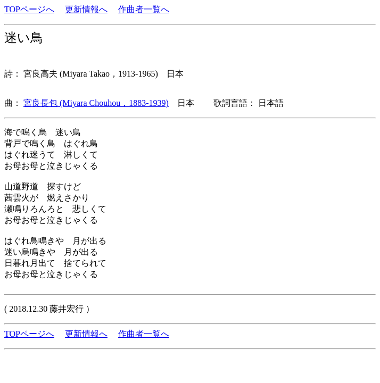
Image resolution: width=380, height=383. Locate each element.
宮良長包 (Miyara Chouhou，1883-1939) (96, 102)
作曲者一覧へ (143, 9)
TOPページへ (29, 9)
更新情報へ (86, 9)
